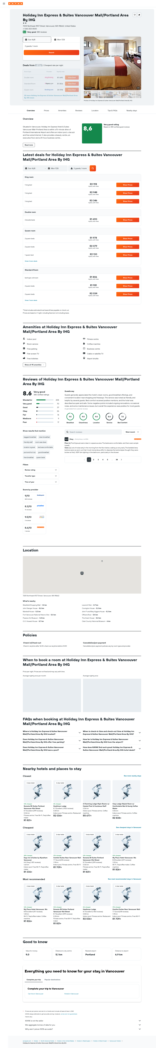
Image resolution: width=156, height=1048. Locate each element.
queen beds (40, 457)
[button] (3, 3)
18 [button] (52, 78)
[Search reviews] (95, 432)
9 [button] (40, 72)
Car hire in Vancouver (35, 994)
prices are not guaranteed (69, 1014)
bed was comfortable (45, 447)
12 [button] (57, 72)
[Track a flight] (4, 31)
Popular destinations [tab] (52, 980)
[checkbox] (34, 497)
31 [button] (46, 89)
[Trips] (4, 43)
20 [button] (63, 78)
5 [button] (57, 66)
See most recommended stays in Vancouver (124, 879)
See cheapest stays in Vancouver (128, 827)
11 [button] (52, 72)
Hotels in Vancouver (71, 994)
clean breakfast (44, 437)
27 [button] (63, 83)
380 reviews (42, 32)
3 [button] (46, 66)
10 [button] (46, 72)
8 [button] (74, 66)
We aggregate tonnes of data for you (83, 1024)
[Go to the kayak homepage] (15, 3)
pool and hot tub (29, 452)
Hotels (36, 1041)
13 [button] (63, 72)
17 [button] (46, 78)
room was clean (40, 442)
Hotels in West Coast (100, 1041)
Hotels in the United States (65, 1041)
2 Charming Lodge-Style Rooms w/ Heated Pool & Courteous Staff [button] (96, 805)
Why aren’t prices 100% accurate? (83, 1029)
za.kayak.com (27, 1041)
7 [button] (68, 66)
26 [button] (57, 83)
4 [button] (51, 66)
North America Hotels (47, 1041)
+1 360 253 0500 (30, 29)
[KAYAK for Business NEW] (4, 36)
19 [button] (57, 78)
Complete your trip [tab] (34, 980)
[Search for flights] (4, 10)
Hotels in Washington (83, 1041)
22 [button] (74, 78)
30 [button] (41, 89)
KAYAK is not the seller (83, 1020)
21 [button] (68, 78)
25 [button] (52, 83)
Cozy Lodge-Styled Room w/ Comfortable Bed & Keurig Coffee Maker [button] (125, 806)
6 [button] (63, 66)
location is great (29, 447)
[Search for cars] (4, 20)
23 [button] (41, 83)
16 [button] (41, 78)
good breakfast (43, 452)
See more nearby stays (132, 776)
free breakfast (29, 457)
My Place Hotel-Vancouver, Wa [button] (124, 858)
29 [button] (74, 83)
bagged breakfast (30, 437)
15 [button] (74, 72)
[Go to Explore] (4, 27)
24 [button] (46, 83)
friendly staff (28, 442)
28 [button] (69, 83)
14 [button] (68, 72)
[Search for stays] (4, 15)
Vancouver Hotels (115, 1041)
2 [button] (40, 66)
